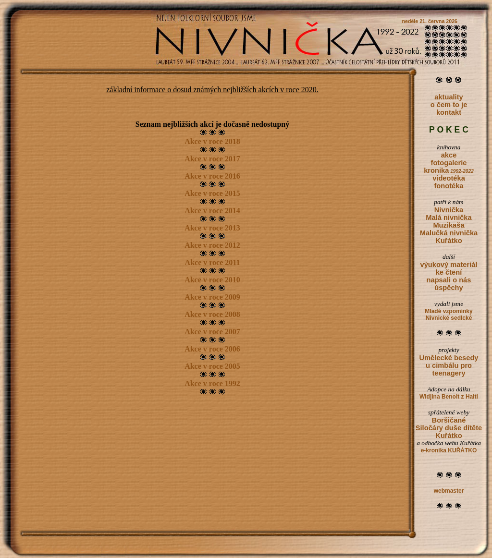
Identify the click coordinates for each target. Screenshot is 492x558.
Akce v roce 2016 (212, 176)
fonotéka (448, 186)
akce (449, 155)
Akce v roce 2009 (212, 297)
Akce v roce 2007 (212, 332)
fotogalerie (449, 163)
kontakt (448, 112)
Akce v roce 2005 (212, 366)
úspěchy (448, 287)
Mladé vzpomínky (448, 311)
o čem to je (448, 105)
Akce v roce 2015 (212, 193)
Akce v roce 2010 (212, 280)
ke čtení (449, 272)
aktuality (448, 97)
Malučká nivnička (449, 233)
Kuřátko (448, 240)
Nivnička (448, 210)
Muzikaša (448, 225)
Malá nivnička (448, 217)
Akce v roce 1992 (212, 383)
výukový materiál (449, 264)
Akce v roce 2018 (212, 141)
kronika (449, 170)
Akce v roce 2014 (212, 210)
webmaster (449, 490)
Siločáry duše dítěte (449, 428)
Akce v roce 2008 (212, 314)
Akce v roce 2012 (212, 245)
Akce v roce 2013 (212, 228)
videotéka (448, 178)
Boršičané (449, 420)
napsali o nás (449, 280)
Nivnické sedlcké (449, 318)
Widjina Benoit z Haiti (448, 396)
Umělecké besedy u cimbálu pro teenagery (448, 365)
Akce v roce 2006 (212, 349)
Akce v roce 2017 (212, 159)
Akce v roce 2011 (212, 262)
